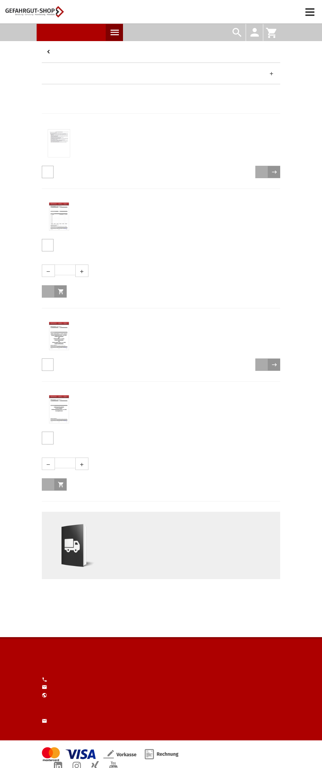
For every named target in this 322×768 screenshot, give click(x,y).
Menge (158, 258)
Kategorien (49, 52)
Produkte (114, 32)
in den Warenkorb (60, 291)
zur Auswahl (274, 172)
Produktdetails (48, 172)
